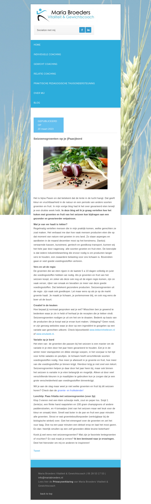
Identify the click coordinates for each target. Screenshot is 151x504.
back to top (46, 493)
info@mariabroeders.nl (50, 477)
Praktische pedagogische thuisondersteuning (64, 83)
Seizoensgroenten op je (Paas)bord (58, 138)
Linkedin (88, 30)
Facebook (82, 30)
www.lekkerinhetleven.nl (102, 329)
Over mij (39, 93)
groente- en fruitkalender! (71, 390)
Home (37, 45)
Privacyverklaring (63, 481)
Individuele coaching (47, 54)
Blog (37, 103)
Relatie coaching (45, 74)
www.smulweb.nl (45, 334)
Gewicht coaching (45, 64)
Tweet (37, 450)
